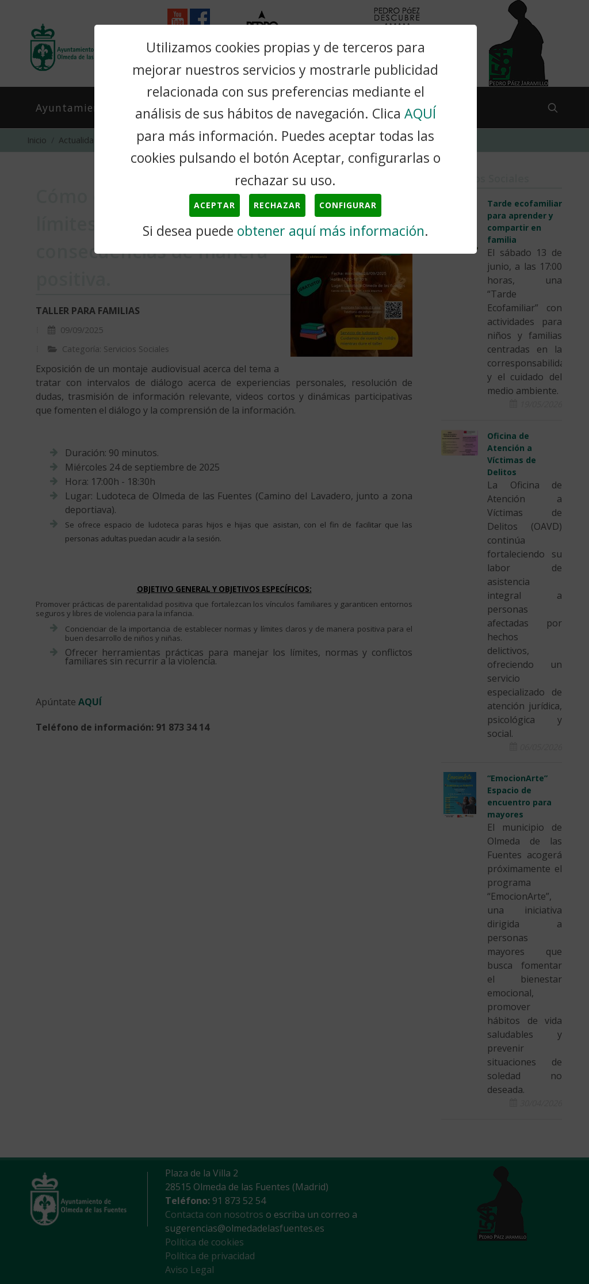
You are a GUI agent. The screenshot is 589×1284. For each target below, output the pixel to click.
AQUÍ (420, 113)
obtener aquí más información (330, 230)
